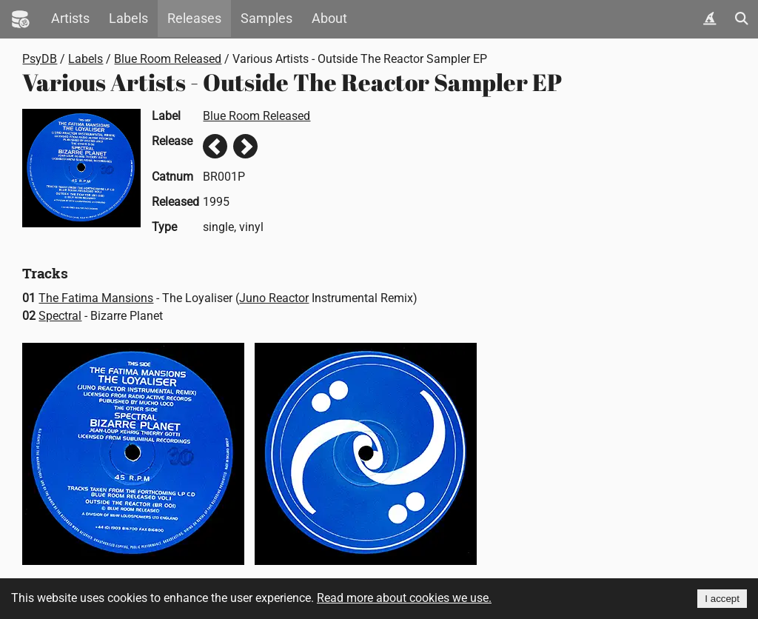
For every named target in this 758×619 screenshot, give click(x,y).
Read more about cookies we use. (404, 598)
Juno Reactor (274, 298)
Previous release (215, 146)
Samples (266, 18)
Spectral (59, 316)
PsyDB (39, 59)
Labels (128, 18)
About (329, 18)
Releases (194, 18)
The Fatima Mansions (95, 298)
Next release (245, 146)
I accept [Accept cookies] (722, 598)
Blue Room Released (167, 59)
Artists (70, 18)
